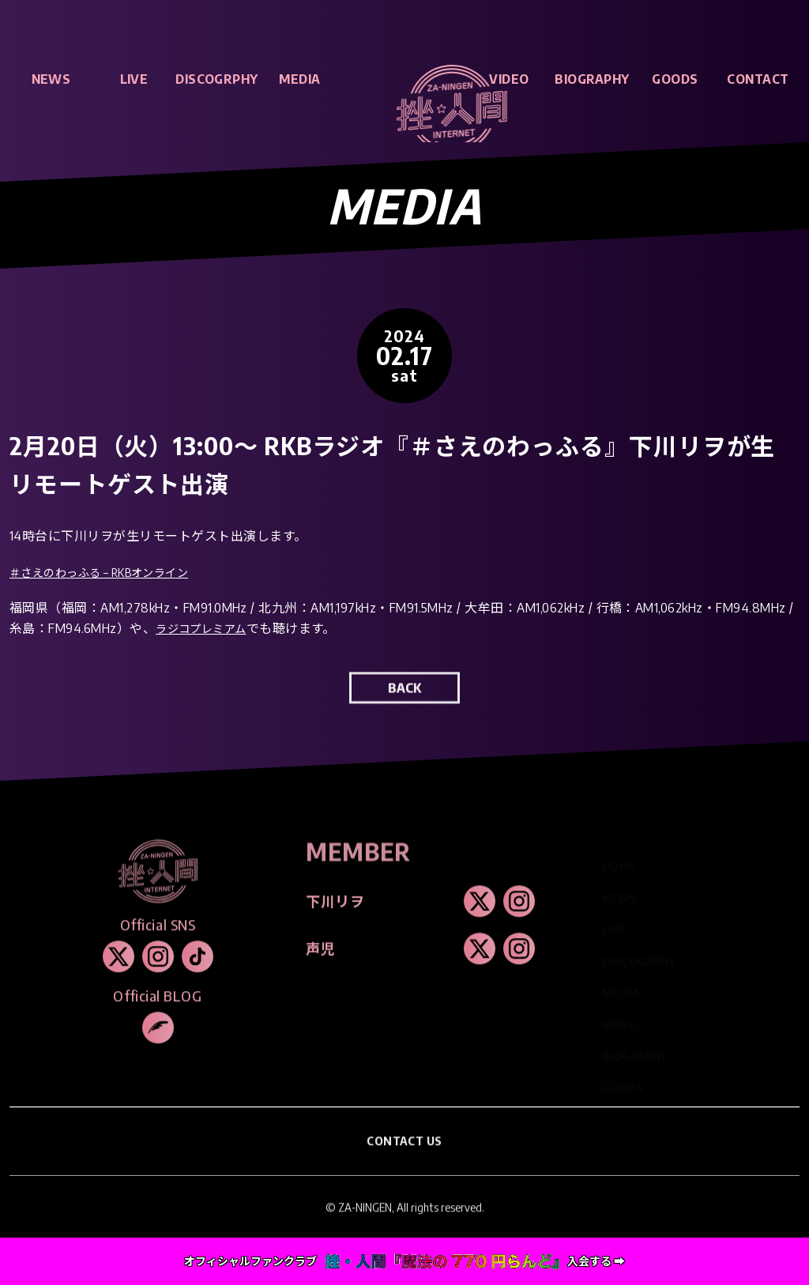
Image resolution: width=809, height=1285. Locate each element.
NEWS (51, 79)
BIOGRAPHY (592, 79)
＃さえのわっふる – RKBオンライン (112, 573)
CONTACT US (404, 1157)
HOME (620, 862)
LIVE (134, 79)
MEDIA (299, 79)
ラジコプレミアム (207, 630)
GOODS (675, 79)
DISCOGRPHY (216, 79)
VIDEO (509, 79)
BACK (404, 704)
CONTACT (757, 79)
